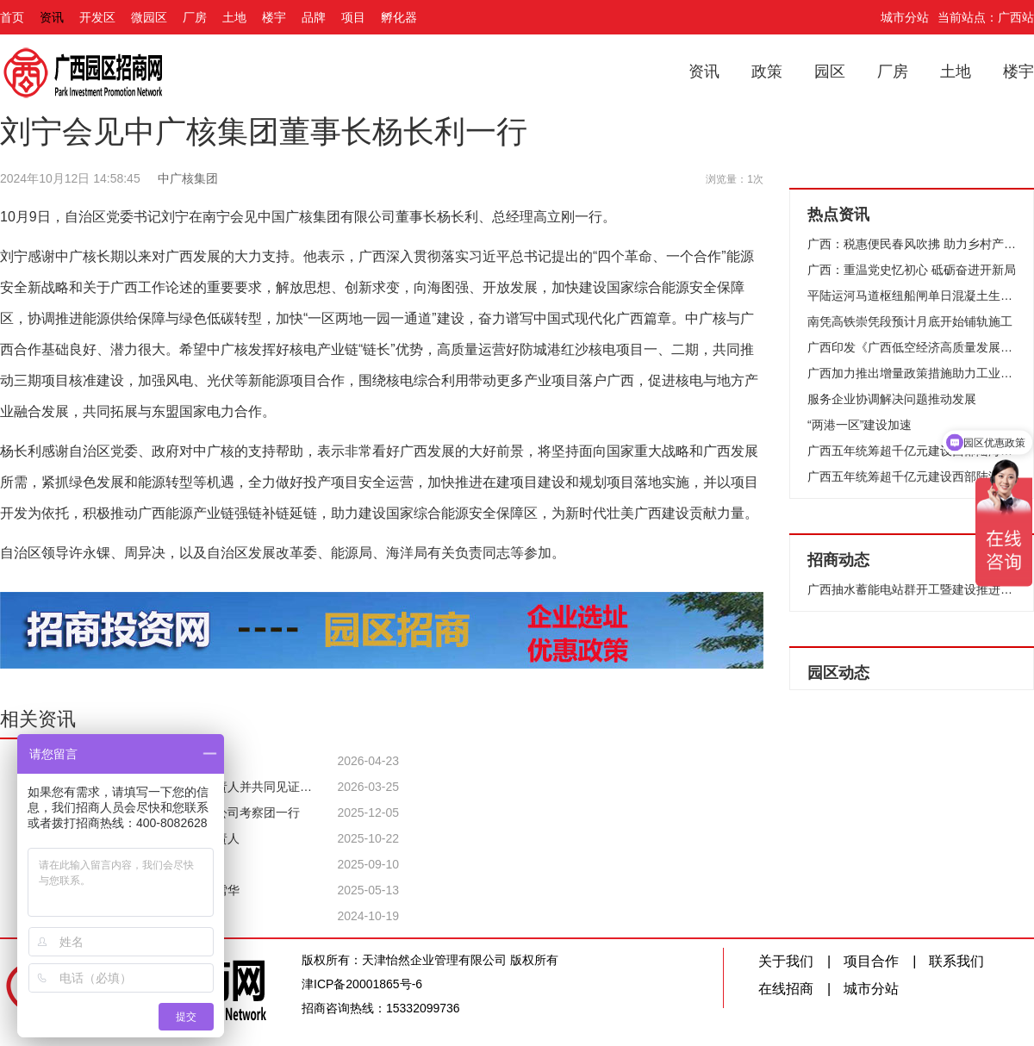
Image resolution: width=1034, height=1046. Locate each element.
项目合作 (871, 961)
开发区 (97, 17)
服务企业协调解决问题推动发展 (891, 399)
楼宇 (274, 17)
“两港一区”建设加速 (859, 425)
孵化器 (399, 17)
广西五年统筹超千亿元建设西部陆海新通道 (911, 451)
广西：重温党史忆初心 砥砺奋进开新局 (911, 270)
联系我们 (956, 961)
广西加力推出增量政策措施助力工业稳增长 (911, 373)
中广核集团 (188, 178)
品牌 (314, 17)
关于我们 (785, 961)
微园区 (149, 17)
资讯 (52, 17)
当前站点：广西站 (985, 17)
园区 (829, 71)
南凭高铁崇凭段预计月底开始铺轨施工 (909, 321)
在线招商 (785, 988)
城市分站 (905, 17)
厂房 (195, 17)
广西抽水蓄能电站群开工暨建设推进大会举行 (911, 589)
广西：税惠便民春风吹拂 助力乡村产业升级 (911, 244)
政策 (766, 71)
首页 (12, 17)
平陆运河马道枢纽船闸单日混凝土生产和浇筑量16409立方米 (911, 295)
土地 (234, 17)
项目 (353, 17)
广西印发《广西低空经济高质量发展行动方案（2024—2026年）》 (911, 347)
